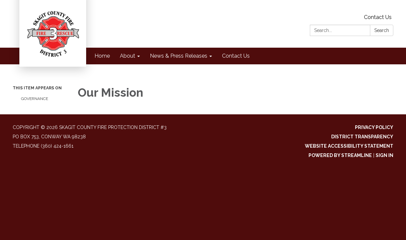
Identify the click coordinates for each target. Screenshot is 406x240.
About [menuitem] (127, 56)
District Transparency (362, 136)
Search (381, 30)
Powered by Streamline (340, 155)
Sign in (384, 155)
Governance (34, 98)
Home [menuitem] (102, 56)
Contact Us (378, 17)
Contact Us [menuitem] (236, 56)
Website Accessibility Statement (349, 146)
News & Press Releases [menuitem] (178, 56)
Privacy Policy (374, 127)
